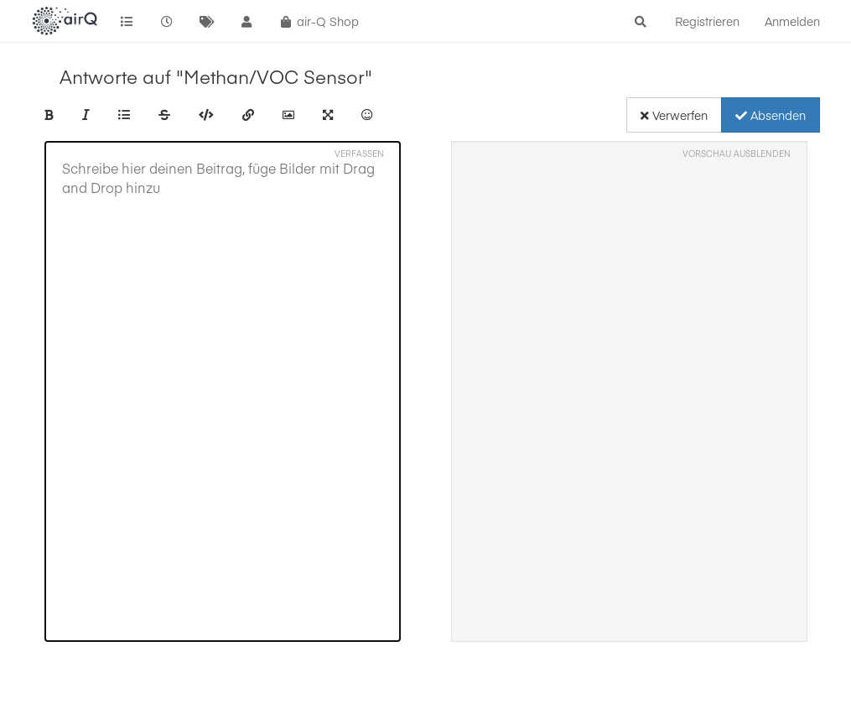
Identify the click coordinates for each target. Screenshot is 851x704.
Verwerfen (674, 115)
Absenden (770, 115)
